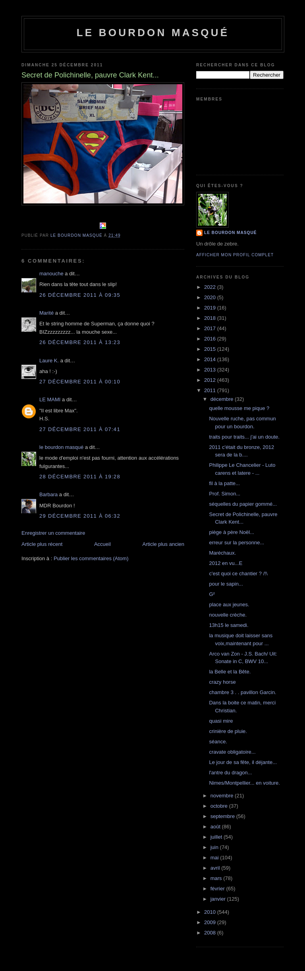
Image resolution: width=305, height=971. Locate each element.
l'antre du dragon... (230, 773)
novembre (222, 796)
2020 (210, 297)
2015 (210, 349)
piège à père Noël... (231, 532)
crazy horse (222, 682)
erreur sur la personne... (236, 542)
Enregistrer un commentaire (53, 533)
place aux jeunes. (229, 604)
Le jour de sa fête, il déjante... (243, 762)
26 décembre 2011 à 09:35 (79, 295)
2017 (210, 328)
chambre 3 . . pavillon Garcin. (242, 692)
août (216, 827)
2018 (210, 318)
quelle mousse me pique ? (239, 408)
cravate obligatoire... (232, 752)
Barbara (48, 494)
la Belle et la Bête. (230, 672)
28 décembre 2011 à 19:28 (79, 477)
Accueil (102, 544)
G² (211, 594)
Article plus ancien (164, 544)
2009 (210, 922)
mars (217, 878)
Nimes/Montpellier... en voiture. (244, 783)
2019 (210, 308)
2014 (210, 359)
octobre (219, 806)
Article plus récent (41, 544)
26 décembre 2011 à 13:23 (79, 342)
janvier (218, 899)
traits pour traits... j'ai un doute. (244, 437)
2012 (210, 380)
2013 (210, 370)
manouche (51, 274)
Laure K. (49, 361)
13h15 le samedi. (228, 625)
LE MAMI (49, 399)
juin (215, 847)
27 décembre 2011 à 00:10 (79, 382)
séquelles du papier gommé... (243, 504)
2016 (210, 339)
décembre (222, 399)
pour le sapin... (226, 584)
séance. (218, 742)
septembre (223, 816)
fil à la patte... (224, 483)
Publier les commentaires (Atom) (91, 558)
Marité (46, 313)
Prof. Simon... (224, 494)
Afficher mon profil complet (235, 255)
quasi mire (221, 721)
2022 (210, 287)
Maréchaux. (222, 553)
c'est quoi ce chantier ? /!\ (238, 573)
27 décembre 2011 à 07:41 (79, 429)
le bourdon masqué (153, 33)
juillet (217, 837)
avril (215, 868)
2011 (210, 390)
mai (215, 858)
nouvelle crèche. (228, 615)
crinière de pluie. (228, 731)
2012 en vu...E (225, 563)
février (218, 889)
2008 (210, 933)
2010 (210, 912)
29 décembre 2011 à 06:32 (79, 516)
